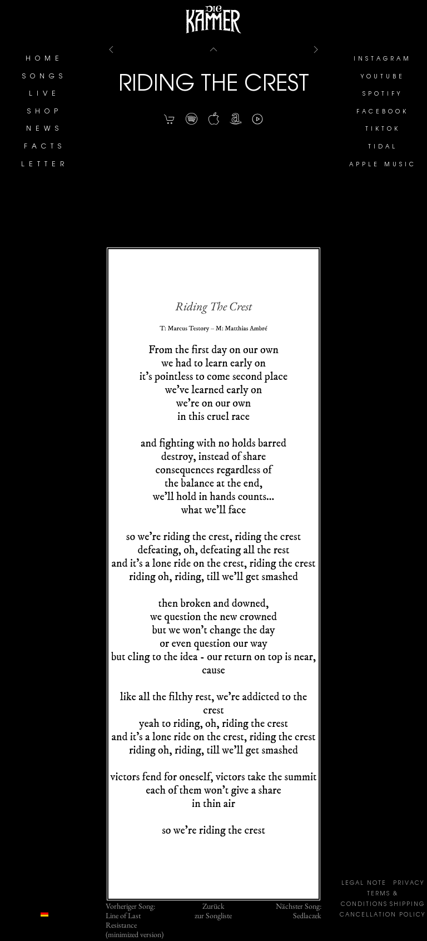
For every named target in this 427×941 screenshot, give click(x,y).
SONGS (44, 76)
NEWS (44, 129)
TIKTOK (382, 129)
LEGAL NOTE (363, 883)
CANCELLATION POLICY (382, 915)
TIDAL (383, 147)
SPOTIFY (383, 94)
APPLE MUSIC (382, 165)
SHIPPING (407, 905)
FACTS (45, 146)
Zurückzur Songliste (213, 911)
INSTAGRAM (382, 59)
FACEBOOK (382, 112)
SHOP (44, 111)
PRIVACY (408, 883)
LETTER (44, 164)
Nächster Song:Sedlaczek (298, 911)
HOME (44, 59)
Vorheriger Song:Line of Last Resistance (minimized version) (134, 920)
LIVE (44, 94)
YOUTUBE (383, 77)
